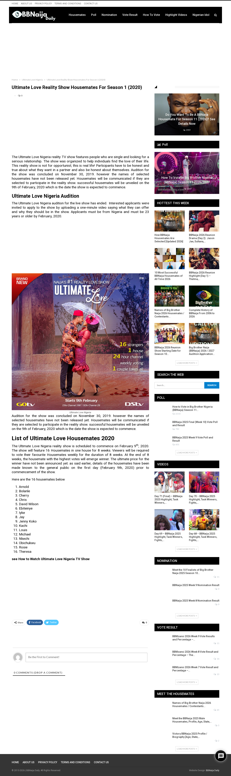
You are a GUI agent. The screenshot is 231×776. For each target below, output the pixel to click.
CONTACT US (91, 3)
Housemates (77, 15)
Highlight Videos (176, 15)
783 (175, 429)
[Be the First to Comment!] (86, 657)
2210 (187, 188)
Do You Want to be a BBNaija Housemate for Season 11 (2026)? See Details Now (186, 119)
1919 (186, 130)
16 (216, 658)
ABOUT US (26, 3)
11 (216, 576)
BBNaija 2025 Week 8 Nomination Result (195, 600)
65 (216, 709)
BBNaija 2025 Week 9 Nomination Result (195, 585)
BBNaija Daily (212, 770)
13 (216, 674)
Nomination (109, 15)
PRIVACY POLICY (43, 3)
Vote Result (130, 15)
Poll (93, 15)
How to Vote (151, 15)
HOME (15, 3)
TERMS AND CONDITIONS (68, 3)
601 (175, 444)
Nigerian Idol (201, 15)
